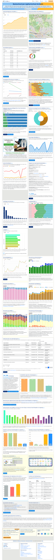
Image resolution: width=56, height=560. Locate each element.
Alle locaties (5, 498)
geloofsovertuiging (49, 518)
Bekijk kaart (31, 40)
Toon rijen (6, 366)
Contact (39, 556)
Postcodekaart (40, 553)
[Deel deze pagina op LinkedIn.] (45, 534)
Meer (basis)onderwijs (7, 512)
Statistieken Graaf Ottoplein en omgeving (10, 404)
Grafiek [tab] (5, 14)
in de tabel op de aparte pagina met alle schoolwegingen (38, 397)
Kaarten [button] (41, 1)
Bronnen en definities (41, 545)
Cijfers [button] (37, 1)
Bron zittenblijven (31, 160)
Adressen (22, 544)
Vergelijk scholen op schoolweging (13, 391)
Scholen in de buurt (37, 40)
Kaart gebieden (40, 551)
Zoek (33, 1)
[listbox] (35, 50)
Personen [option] (30, 259)
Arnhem (40, 176)
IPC (48, 519)
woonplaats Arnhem (16, 506)
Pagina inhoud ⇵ (28, 8)
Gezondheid (22, 552)
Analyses (39, 544)
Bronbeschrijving (31, 510)
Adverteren (39, 555)
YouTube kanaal (40, 558)
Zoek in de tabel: (46, 341)
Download (5, 473)
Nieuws (39, 547)
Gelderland (46, 176)
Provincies (22, 547)
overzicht (4, 101)
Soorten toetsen (6, 76)
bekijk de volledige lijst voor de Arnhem (38, 478)
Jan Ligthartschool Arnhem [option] (35, 50)
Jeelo (50, 519)
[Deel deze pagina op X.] (51, 534)
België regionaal (28, 548)
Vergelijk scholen (10, 134)
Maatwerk (39, 557)
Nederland (25, 547)
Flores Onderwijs (36, 173)
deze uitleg (46, 65)
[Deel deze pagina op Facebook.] (41, 534)
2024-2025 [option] (34, 52)
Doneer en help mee (7, 537)
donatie (7, 533)
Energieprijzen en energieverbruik (25, 553)
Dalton (44, 519)
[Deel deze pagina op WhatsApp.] (48, 534)
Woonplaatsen (26, 546)
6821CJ (40, 174)
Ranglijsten (39, 548)
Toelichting (31, 69)
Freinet (47, 519)
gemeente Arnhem (8, 510)
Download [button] (50, 1)
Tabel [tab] (8, 14)
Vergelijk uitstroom (36, 105)
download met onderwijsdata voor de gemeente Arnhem (35, 426)
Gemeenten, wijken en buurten (25, 545)
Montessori (4, 520)
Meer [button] (46, 1)
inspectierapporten (13, 370)
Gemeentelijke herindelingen (42, 546)
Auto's (21, 551)
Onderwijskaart (40, 552)
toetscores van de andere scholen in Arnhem (13, 100)
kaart (16, 508)
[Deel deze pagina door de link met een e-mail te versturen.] (38, 534)
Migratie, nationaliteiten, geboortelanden (27, 554)
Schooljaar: (30, 52)
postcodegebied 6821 (10, 225)
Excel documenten (17, 469)
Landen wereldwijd (23, 548)
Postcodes (22, 546)
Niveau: (30, 50)
